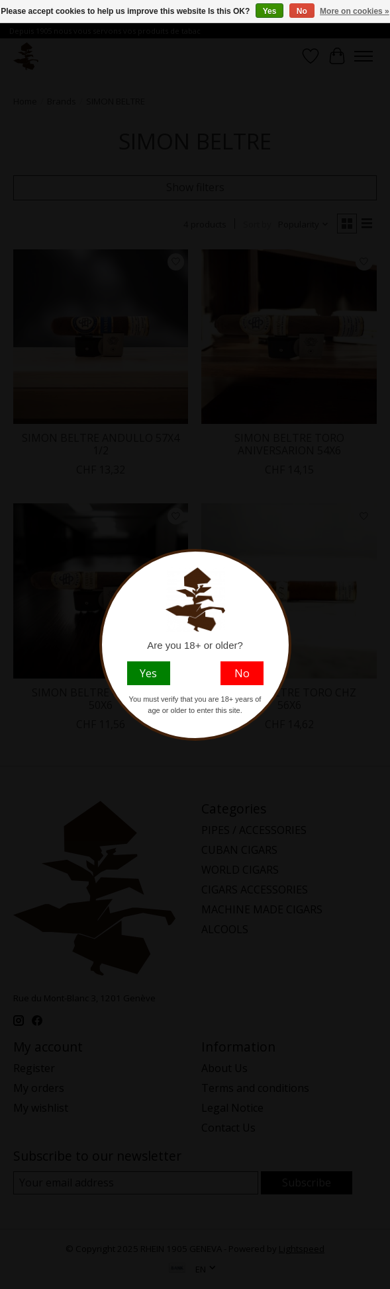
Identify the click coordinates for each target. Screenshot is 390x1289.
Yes (270, 11)
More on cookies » (354, 11)
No (302, 11)
